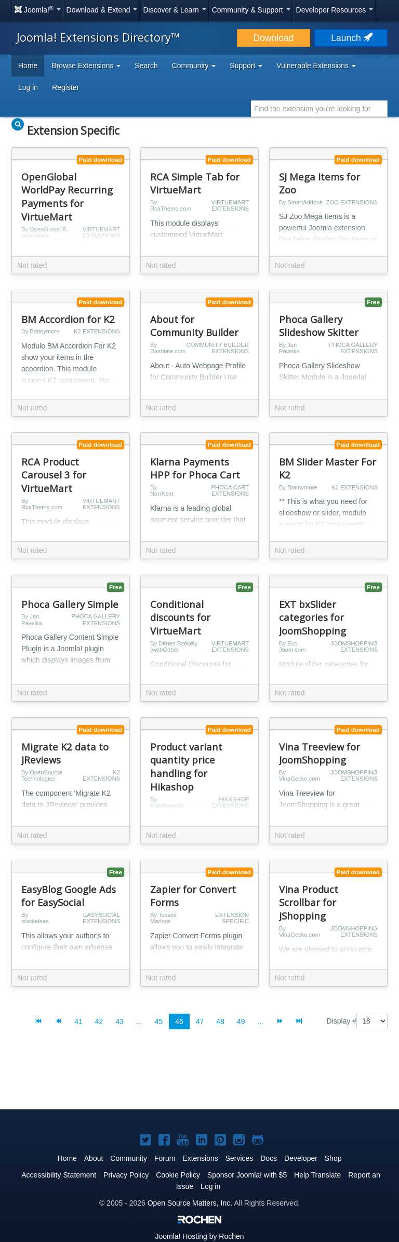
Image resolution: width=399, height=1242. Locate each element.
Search (146, 65)
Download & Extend (102, 10)
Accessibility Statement (58, 1175)
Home (27, 65)
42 (99, 1021)
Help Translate (317, 1175)
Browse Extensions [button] (86, 65)
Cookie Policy (178, 1175)
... (139, 1021)
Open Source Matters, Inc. (190, 1203)
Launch (350, 38)
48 (220, 1021)
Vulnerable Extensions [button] (316, 65)
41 (78, 1021)
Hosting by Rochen (199, 1236)
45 (159, 1021)
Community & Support (251, 10)
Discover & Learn (174, 10)
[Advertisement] (199, 1077)
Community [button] (194, 65)
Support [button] (246, 65)
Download (274, 38)
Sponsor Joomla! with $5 (247, 1175)
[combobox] (319, 108)
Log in (28, 87)
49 (241, 1021)
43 (119, 1021)
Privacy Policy (126, 1175)
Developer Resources (335, 10)
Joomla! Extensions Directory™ (98, 37)
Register (65, 87)
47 (200, 1021)
